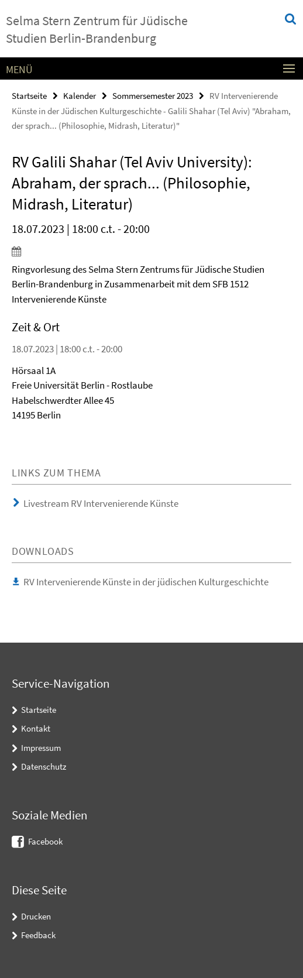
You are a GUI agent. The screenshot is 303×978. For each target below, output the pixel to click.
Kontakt (35, 728)
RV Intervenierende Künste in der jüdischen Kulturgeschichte (145, 581)
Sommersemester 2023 (152, 95)
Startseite (29, 95)
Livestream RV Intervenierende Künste (100, 503)
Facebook (45, 841)
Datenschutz (43, 766)
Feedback (38, 935)
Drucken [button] (36, 916)
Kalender (79, 95)
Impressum (41, 747)
